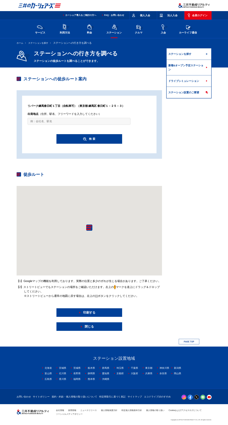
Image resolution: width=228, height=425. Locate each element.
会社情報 (60, 410)
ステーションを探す (38, 43)
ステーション (114, 28)
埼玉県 (120, 368)
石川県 (62, 373)
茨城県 (77, 368)
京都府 (120, 373)
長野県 (77, 373)
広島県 (48, 379)
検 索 (89, 139)
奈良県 (163, 373)
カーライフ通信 (188, 28)
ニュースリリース (88, 410)
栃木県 (91, 368)
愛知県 (105, 373)
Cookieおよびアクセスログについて (185, 410)
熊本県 (91, 379)
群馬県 (105, 368)
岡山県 (177, 373)
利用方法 (65, 28)
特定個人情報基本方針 (131, 410)
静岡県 (91, 373)
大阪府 (134, 373)
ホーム (20, 43)
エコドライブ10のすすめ (157, 396)
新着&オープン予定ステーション (186, 67)
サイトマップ (135, 396)
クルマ (138, 28)
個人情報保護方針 (109, 410)
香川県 (62, 379)
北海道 (48, 368)
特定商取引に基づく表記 (112, 396)
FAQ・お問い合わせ (114, 15)
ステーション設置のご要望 (183, 92)
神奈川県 (164, 368)
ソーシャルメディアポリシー (69, 414)
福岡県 (77, 379)
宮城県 (62, 368)
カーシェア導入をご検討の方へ (80, 15)
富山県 (48, 373)
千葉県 (134, 368)
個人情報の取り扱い (155, 410)
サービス (40, 28)
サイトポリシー (41, 396)
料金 (89, 28)
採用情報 (72, 410)
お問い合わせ (24, 396)
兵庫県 (148, 373)
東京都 (148, 368)
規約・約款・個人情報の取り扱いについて (74, 396)
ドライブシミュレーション (183, 80)
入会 (163, 28)
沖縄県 (105, 379)
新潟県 (177, 368)
